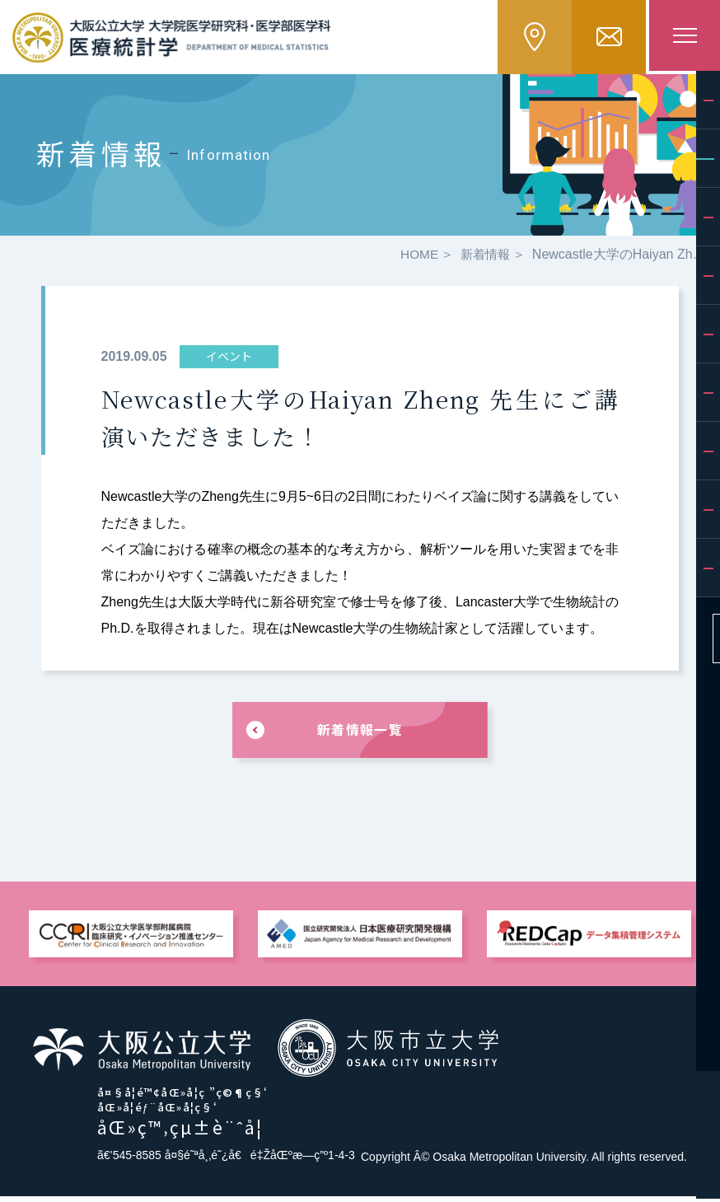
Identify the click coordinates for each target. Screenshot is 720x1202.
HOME (415, 257)
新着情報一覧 (360, 735)
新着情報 (483, 257)
